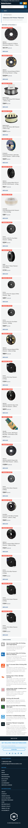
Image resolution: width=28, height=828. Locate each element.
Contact (4, 793)
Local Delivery (6, 798)
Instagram (12, 753)
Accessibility (5, 810)
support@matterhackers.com (11, 763)
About (3, 791)
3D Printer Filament (8, 14)
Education (4, 778)
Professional (5, 776)
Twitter (9, 753)
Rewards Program (7, 800)
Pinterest (18, 753)
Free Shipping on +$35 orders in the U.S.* (10, 0)
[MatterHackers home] (6, 4)
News (3, 772)
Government (5, 783)
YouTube (21, 753)
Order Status (5, 796)
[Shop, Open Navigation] (4, 11)
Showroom (5, 774)
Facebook (6, 753)
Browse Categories (9, 25)
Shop (3, 770)
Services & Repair (6, 785)
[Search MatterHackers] (25, 6)
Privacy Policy (5, 806)
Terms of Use (5, 808)
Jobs (2, 802)
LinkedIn (15, 753)
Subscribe (14, 749)
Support (4, 781)
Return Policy (5, 804)
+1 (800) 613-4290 (6, 761)
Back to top (14, 738)
